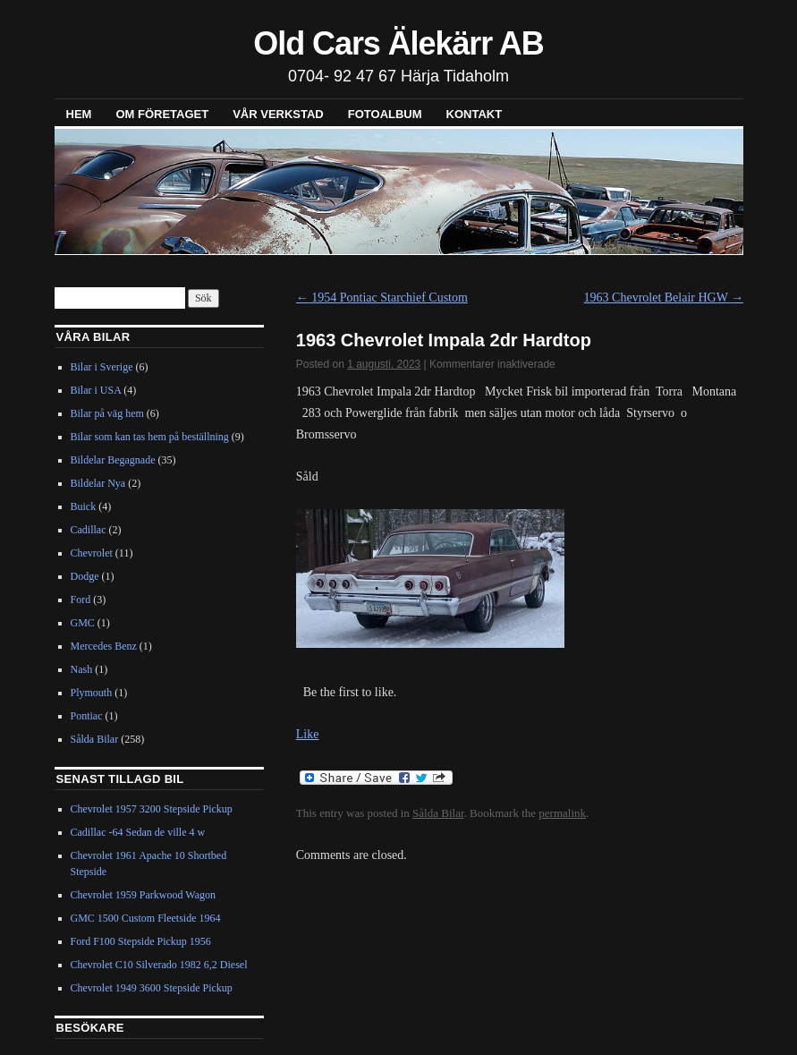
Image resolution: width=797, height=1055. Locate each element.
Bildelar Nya (98, 483)
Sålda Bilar (437, 813)
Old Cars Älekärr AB (398, 43)
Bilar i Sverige (102, 367)
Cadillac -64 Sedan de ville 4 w (138, 832)
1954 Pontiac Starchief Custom (382, 297)
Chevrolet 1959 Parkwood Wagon (143, 895)
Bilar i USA (96, 390)
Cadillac (88, 529)
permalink (562, 813)
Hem (79, 114)
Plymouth (92, 692)
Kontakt (474, 114)
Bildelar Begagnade (113, 460)
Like (307, 734)
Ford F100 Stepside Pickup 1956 (141, 941)
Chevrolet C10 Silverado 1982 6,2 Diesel (159, 964)
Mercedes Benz (104, 646)
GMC (83, 623)
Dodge (85, 576)
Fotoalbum (385, 114)
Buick (84, 506)
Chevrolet (92, 553)
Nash (82, 669)
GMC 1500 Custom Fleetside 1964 (146, 918)
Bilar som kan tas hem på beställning (150, 436)
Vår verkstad (278, 114)
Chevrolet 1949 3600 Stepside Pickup (152, 988)
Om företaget (161, 114)
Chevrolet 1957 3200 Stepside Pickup (152, 809)
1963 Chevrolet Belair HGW (664, 297)
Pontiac (87, 716)
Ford (81, 599)
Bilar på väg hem (107, 413)
